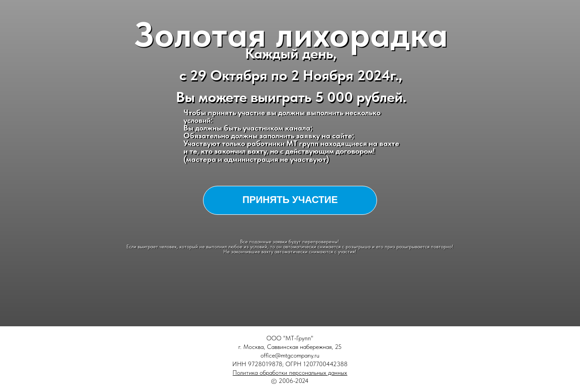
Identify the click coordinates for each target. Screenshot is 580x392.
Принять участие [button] (290, 199)
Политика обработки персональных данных (289, 372)
